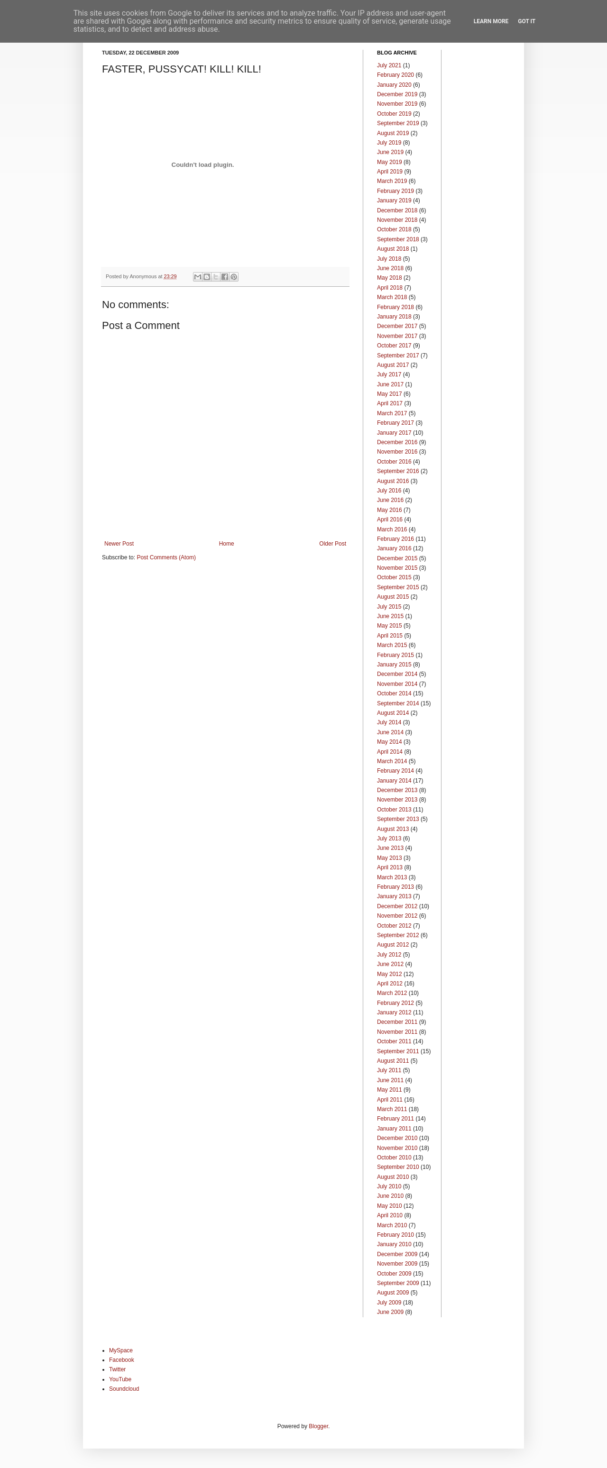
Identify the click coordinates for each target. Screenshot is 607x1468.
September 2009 (398, 1283)
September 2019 (398, 123)
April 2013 (390, 867)
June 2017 (390, 384)
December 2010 (397, 1138)
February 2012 (395, 1003)
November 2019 (397, 103)
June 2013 (390, 848)
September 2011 (398, 1051)
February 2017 (395, 422)
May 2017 (389, 394)
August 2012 (393, 944)
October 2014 (394, 693)
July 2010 (389, 1186)
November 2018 (397, 220)
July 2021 (389, 65)
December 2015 (397, 558)
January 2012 (394, 1012)
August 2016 (393, 481)
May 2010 (389, 1206)
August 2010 (393, 1177)
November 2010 (397, 1148)
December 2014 (397, 674)
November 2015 (397, 568)
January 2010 (394, 1244)
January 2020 (394, 85)
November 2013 (397, 799)
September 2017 (398, 355)
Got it (526, 21)
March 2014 (392, 761)
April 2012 (390, 983)
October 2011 (394, 1041)
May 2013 (389, 858)
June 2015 (390, 616)
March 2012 (392, 993)
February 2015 (395, 655)
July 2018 (389, 258)
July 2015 (389, 606)
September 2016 (398, 471)
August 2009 (393, 1292)
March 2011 (392, 1109)
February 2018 (395, 307)
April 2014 (390, 751)
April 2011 (390, 1099)
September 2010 (398, 1167)
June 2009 (390, 1312)
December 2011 (397, 1022)
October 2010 (394, 1157)
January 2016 (394, 548)
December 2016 (397, 442)
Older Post (332, 543)
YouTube (120, 1379)
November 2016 (397, 451)
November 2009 (397, 1263)
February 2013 (395, 887)
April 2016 (390, 519)
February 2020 (395, 75)
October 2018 (394, 229)
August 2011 (393, 1061)
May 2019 (389, 162)
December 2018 (397, 210)
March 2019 (392, 181)
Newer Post (119, 543)
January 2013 (394, 896)
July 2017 (389, 374)
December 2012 (397, 906)
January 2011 (394, 1128)
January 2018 (394, 316)
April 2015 (390, 635)
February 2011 (395, 1118)
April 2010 (390, 1215)
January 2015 (394, 664)
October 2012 (394, 925)
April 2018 (390, 287)
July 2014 (389, 722)
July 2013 (389, 838)
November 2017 (397, 336)
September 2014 (398, 703)
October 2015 (394, 577)
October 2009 (394, 1273)
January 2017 (394, 432)
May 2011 (389, 1089)
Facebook (121, 1360)
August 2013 (393, 829)
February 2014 (395, 770)
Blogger (318, 1426)
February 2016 (395, 539)
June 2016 (390, 500)
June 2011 (390, 1080)
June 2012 (390, 964)
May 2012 (389, 974)
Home (226, 543)
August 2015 (393, 596)
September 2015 (398, 587)
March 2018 (392, 297)
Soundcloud (124, 1389)
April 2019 (390, 171)
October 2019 (394, 113)
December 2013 (397, 790)
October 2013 (394, 809)
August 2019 (393, 133)
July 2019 (389, 142)
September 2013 (398, 819)
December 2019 (397, 94)
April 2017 (390, 403)
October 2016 (394, 461)
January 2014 (394, 780)
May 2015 (389, 625)
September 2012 (398, 935)
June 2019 (390, 152)
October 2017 (394, 345)
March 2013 (392, 877)
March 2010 (392, 1225)
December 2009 (397, 1254)
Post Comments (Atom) (166, 557)
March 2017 (392, 413)
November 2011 (397, 1032)
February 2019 (395, 191)
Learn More (491, 21)
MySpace (121, 1350)
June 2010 (390, 1196)
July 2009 (389, 1302)
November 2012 (397, 915)
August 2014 (393, 713)
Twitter (117, 1369)
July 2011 (389, 1070)
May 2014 (389, 742)
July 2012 (389, 954)
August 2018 (393, 249)
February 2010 (395, 1234)
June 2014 (390, 732)
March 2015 (392, 645)
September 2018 (398, 239)
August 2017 (393, 365)
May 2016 (389, 510)
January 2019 (394, 200)
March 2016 (392, 529)
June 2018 (390, 268)
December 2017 (397, 326)
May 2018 (389, 277)
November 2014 (397, 684)
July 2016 (389, 490)
